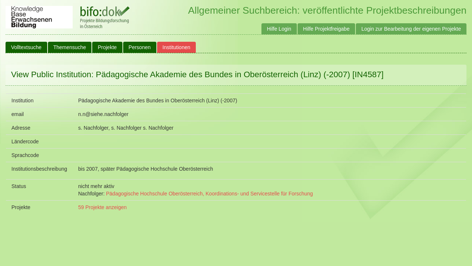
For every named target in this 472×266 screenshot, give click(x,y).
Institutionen (177, 47)
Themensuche (69, 47)
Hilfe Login (279, 29)
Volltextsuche (26, 47)
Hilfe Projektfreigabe (326, 29)
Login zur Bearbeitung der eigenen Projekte (411, 29)
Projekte (107, 47)
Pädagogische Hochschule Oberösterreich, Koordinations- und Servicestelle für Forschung (209, 194)
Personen (140, 47)
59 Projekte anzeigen (102, 207)
